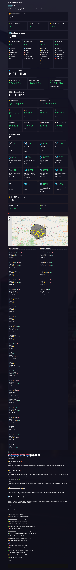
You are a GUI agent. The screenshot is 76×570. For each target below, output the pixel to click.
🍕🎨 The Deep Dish (12, 555)
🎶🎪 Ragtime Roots (12, 535)
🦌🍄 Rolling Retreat (12, 528)
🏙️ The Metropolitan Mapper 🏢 (16, 496)
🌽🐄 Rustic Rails (11, 514)
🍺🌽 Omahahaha (12, 540)
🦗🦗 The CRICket (12, 531)
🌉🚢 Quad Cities (11, 538)
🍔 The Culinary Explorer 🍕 (15, 461)
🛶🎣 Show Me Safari (13, 552)
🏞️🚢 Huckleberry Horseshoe (14, 526)
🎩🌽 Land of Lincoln (12, 557)
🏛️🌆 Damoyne (11, 543)
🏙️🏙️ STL (11, 6)
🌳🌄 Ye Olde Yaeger (12, 521)
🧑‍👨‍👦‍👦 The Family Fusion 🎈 (14, 470)
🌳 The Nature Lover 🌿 (14, 479)
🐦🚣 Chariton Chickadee (13, 523)
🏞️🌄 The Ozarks (12, 550)
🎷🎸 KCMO (10, 545)
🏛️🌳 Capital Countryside (13, 533)
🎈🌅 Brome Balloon (12, 519)
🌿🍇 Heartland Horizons (13, 547)
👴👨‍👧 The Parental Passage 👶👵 (16, 488)
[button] (9, 218)
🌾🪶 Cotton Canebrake (13, 516)
